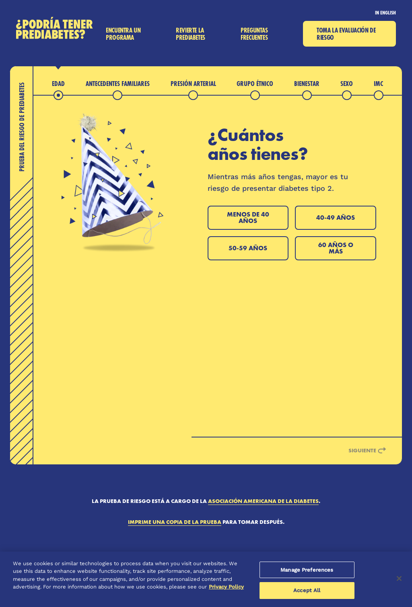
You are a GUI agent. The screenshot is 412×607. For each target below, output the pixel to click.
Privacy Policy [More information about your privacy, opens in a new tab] (226, 587)
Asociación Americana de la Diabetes (263, 501)
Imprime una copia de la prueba (174, 521)
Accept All (306, 590)
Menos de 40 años (248, 217)
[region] (206, 579)
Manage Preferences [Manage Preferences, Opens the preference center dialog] (306, 570)
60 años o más (335, 248)
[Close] (399, 578)
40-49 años (335, 217)
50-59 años (248, 248)
